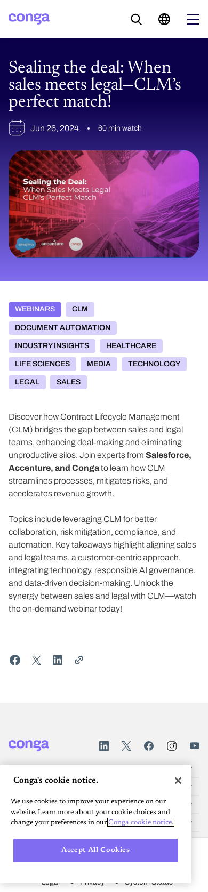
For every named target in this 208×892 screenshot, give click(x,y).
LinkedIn (104, 746)
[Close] (178, 780)
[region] (95, 824)
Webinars (35, 309)
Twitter (126, 746)
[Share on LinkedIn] (57, 660)
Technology (154, 364)
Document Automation (62, 328)
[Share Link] (79, 660)
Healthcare (131, 346)
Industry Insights (52, 346)
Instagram (171, 746)
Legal (27, 382)
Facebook (149, 746)
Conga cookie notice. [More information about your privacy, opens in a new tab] (140, 822)
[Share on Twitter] (36, 660)
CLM (80, 309)
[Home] (29, 19)
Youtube (194, 746)
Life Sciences (42, 364)
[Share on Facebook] (15, 660)
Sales (69, 382)
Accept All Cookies (95, 850)
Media (99, 364)
